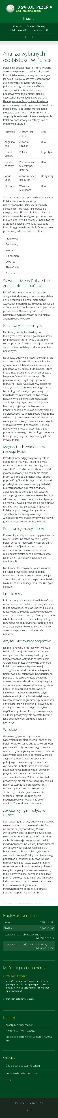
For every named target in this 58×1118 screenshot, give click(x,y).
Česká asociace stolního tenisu (23, 1065)
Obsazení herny (36, 26)
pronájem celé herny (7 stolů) (20, 998)
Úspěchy (37, 30)
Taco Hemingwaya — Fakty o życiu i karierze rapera (25, 101)
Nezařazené (10, 903)
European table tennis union (21, 1073)
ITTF (8, 1080)
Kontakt (17, 26)
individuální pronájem (16, 975)
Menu (29, 18)
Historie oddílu (18, 30)
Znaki (37, 655)
